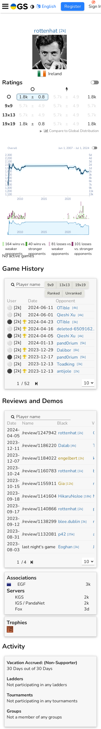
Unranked (73, 293)
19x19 (80, 285)
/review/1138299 (39, 522)
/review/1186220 (39, 446)
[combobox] (29, 284)
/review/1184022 (39, 458)
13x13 (64, 285)
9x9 (50, 285)
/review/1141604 (39, 496)
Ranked (53, 293)
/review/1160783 (39, 471)
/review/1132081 (39, 534)
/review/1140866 (39, 509)
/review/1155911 (39, 484)
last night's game (38, 547)
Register (72, 6)
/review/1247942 (39, 433)
